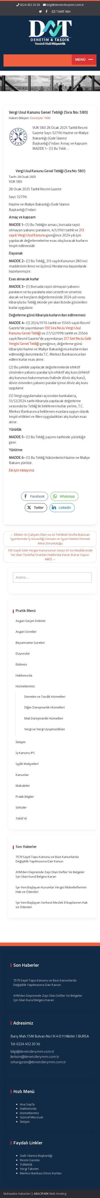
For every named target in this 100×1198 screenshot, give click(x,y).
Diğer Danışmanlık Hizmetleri (44, 707)
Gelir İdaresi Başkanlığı (34, 1155)
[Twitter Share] (36, 507)
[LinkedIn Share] (62, 507)
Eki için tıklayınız (21, 470)
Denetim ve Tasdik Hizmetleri (44, 696)
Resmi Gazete (28, 1160)
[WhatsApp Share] (64, 496)
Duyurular (23, 653)
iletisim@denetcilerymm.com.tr (32, 1057)
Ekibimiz (21, 664)
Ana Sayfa (25, 1104)
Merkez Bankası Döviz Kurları (38, 1173)
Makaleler (23, 785)
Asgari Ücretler (26, 631)
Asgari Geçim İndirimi (30, 621)
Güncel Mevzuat (29, 1117)
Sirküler (21, 807)
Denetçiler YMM (40, 118)
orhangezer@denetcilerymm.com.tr (36, 1062)
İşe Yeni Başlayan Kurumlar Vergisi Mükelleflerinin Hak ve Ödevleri (51, 889)
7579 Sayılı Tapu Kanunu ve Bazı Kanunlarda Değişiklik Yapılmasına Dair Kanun (47, 859)
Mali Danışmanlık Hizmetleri (43, 718)
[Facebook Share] (34, 496)
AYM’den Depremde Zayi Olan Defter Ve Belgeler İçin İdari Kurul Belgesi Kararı (50, 874)
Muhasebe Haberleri (17, 1194)
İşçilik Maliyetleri (27, 764)
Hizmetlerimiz (25, 686)
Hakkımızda (24, 675)
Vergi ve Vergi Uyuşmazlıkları (44, 729)
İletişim (20, 742)
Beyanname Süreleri (30, 642)
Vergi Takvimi (27, 1169)
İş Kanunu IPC (25, 753)
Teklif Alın (61, 11)
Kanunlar (22, 775)
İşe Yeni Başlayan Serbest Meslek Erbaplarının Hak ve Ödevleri (52, 904)
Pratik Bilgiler (25, 796)
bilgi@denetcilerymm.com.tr (65, 5)
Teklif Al (21, 818)
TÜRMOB (24, 1164)
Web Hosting (57, 1194)
